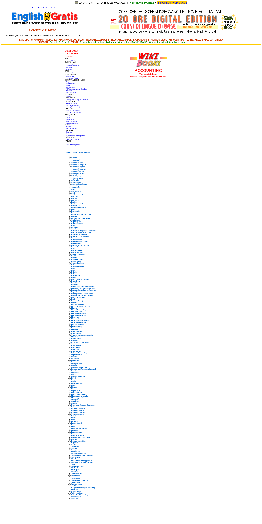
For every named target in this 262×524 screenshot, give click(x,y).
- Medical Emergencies (72, 110)
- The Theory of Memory (73, 112)
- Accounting (69, 64)
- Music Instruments (71, 123)
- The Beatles (69, 116)
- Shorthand (68, 69)
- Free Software (70, 83)
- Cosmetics (69, 132)
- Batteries (68, 127)
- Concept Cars (70, 73)
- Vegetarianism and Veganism (75, 136)
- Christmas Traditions (72, 139)
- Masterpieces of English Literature (76, 100)
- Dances (67, 118)
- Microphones (69, 119)
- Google (67, 85)
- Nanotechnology (71, 128)
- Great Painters (70, 60)
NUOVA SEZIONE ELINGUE (44, 7)
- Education (68, 96)
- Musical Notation (71, 121)
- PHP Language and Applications (76, 89)
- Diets (67, 134)
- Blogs (67, 82)
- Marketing (69, 67)
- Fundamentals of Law (72, 65)
